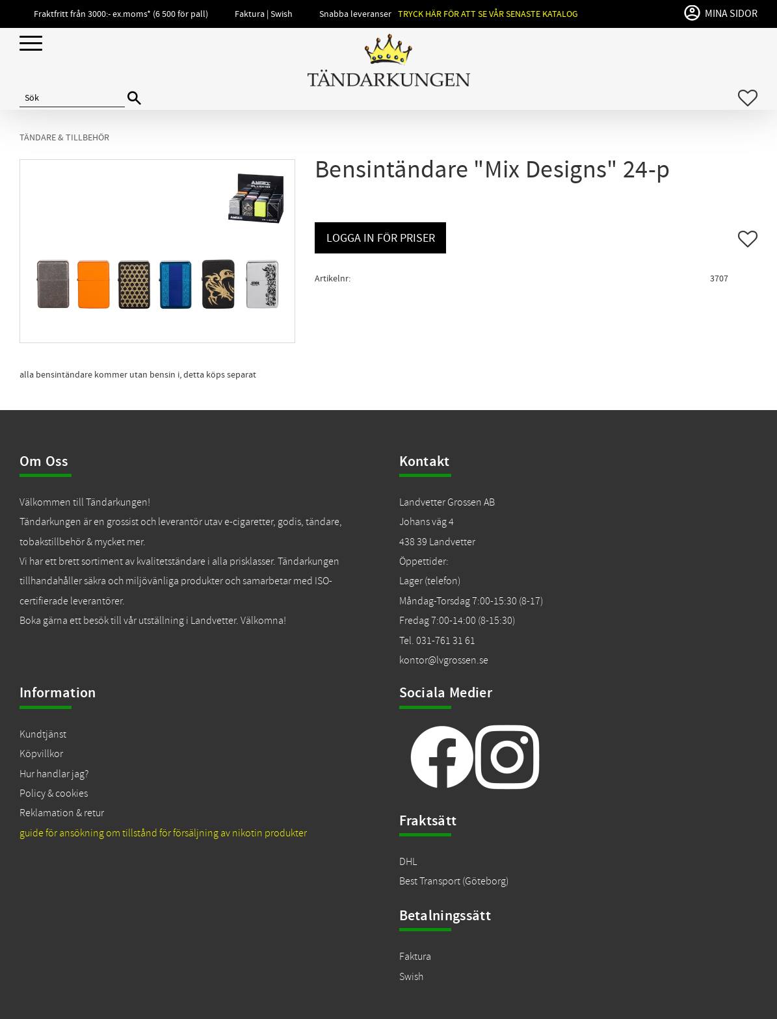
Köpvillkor (41, 753)
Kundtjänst (43, 734)
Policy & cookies (54, 793)
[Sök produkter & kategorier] (72, 98)
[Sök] (134, 98)
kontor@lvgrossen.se (443, 660)
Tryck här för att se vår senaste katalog (488, 14)
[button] (31, 43)
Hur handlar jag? (54, 773)
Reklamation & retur (62, 812)
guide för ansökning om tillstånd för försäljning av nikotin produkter (163, 833)
